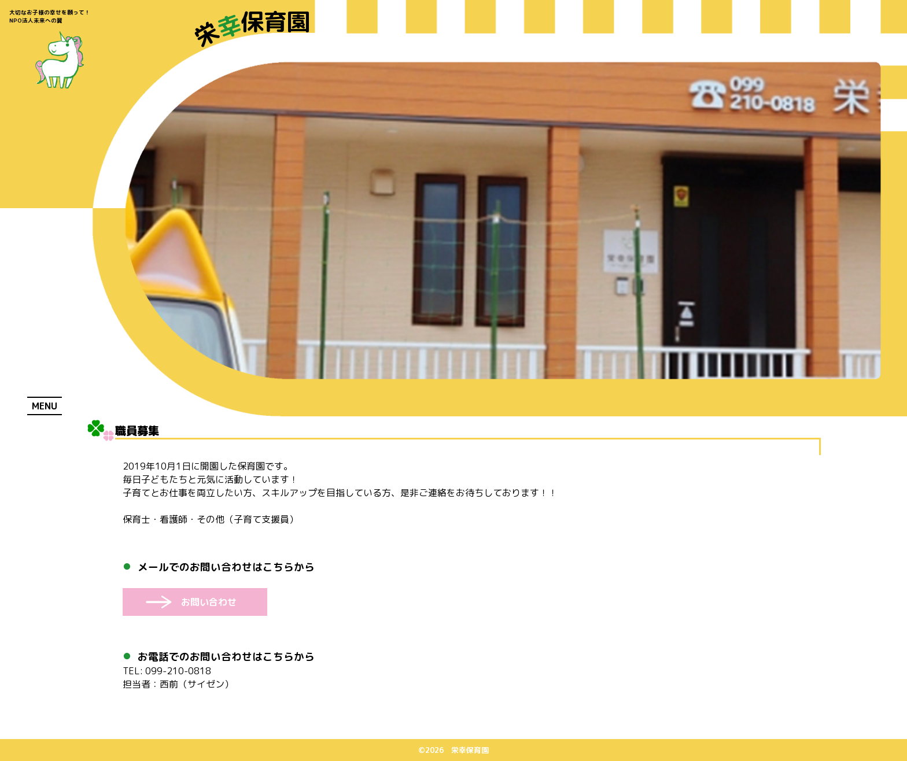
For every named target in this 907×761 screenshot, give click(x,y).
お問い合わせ (209, 602)
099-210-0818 (167, 670)
